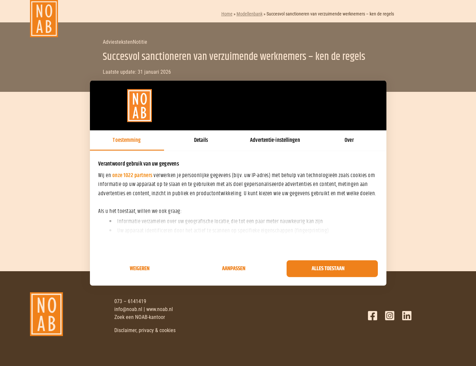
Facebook (372, 315)
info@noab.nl (128, 309)
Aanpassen (233, 268)
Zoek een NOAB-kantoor (139, 317)
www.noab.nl (159, 309)
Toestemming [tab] (127, 140)
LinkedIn (407, 315)
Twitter (389, 315)
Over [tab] (349, 140)
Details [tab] (201, 140)
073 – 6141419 (130, 301)
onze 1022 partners (132, 175)
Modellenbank (250, 13)
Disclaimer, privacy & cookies (145, 330)
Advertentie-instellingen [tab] (275, 140)
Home (227, 13)
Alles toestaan (328, 268)
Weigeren (140, 268)
